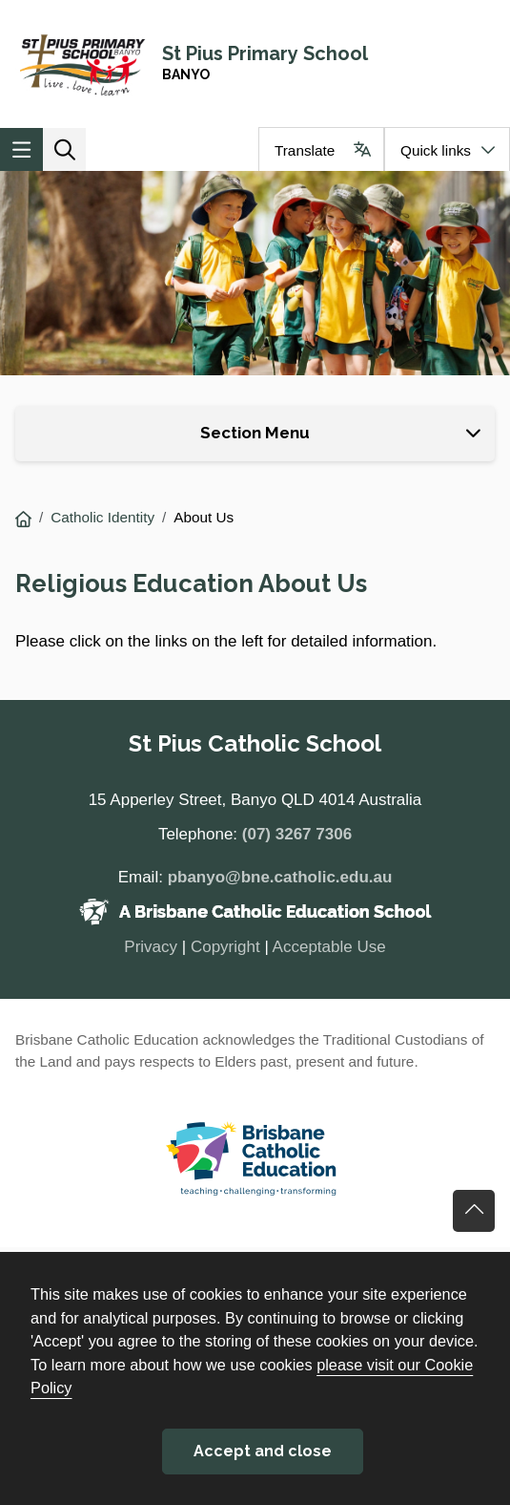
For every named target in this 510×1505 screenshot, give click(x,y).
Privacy (150, 947)
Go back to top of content (474, 1211)
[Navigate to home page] (255, 63)
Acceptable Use (329, 947)
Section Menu (255, 432)
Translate (305, 150)
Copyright (225, 947)
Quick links (435, 150)
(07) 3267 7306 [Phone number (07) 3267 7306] (297, 834)
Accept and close (263, 1451)
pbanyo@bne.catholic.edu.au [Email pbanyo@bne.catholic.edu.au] (280, 877)
